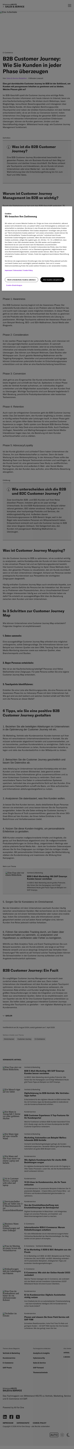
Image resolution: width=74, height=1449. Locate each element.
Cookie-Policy (28, 270)
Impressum (8, 270)
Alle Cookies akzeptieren (52, 280)
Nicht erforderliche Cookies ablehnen (21, 280)
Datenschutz (17, 270)
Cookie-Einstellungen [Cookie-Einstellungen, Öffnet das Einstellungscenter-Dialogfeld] (14, 285)
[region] (37, 248)
